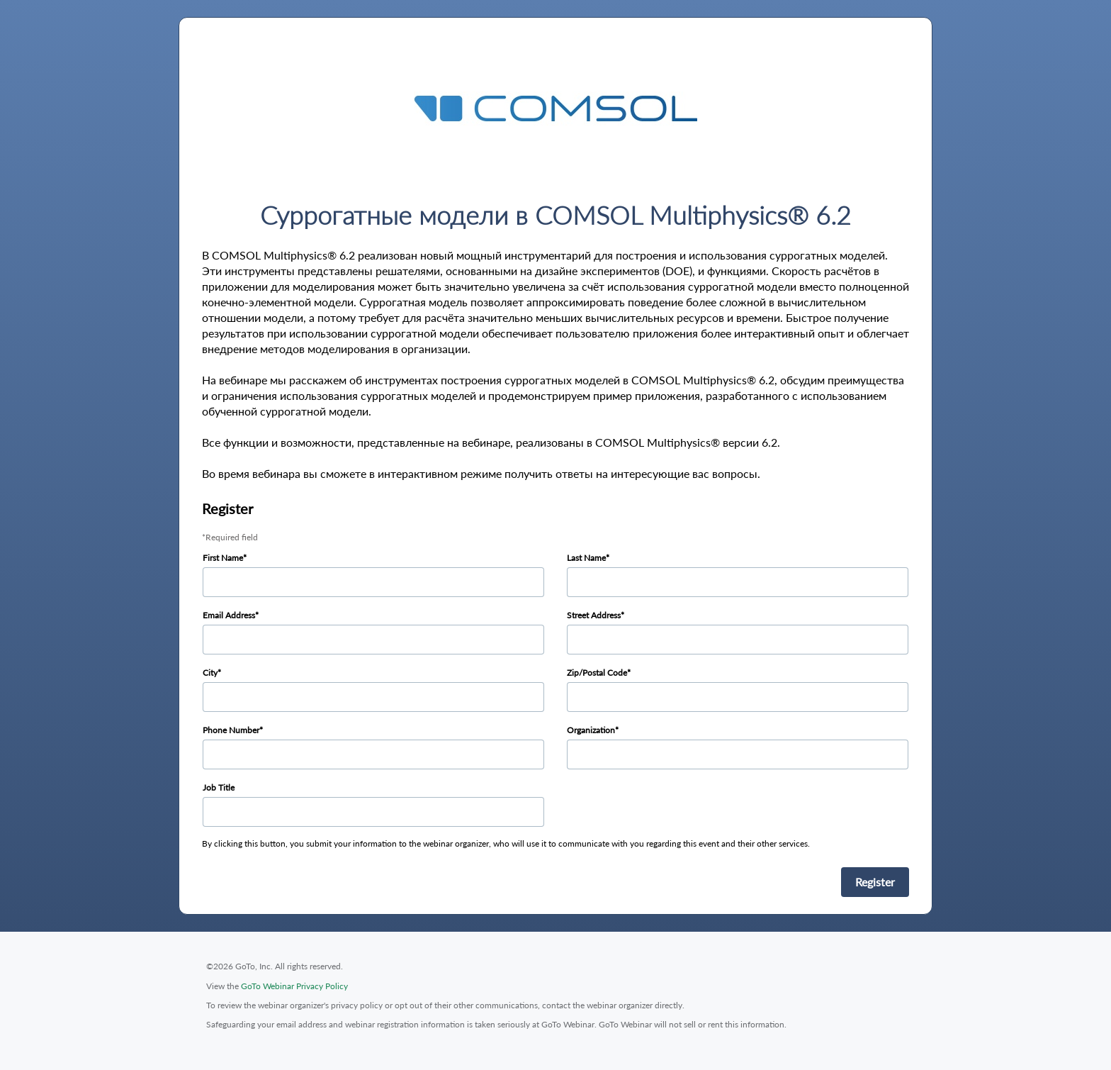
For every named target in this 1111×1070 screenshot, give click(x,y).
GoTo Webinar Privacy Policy (294, 986)
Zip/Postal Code (597, 672)
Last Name (586, 557)
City (210, 672)
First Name (223, 557)
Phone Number (231, 730)
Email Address (229, 615)
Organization (591, 730)
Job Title (219, 787)
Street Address (594, 615)
